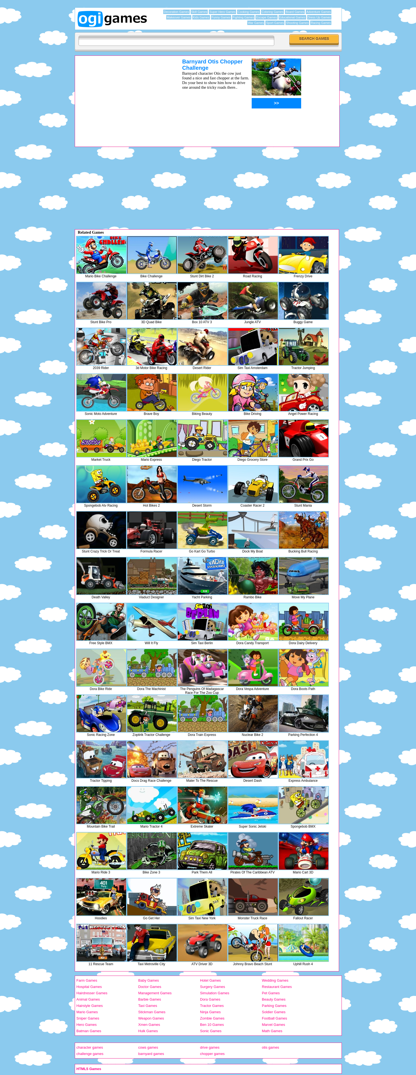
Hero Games (86, 1025)
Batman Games (88, 1031)
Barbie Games (149, 999)
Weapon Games (151, 1018)
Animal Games (88, 999)
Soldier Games (273, 1012)
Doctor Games (149, 987)
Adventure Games (318, 11)
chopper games (212, 1054)
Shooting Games (297, 22)
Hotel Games (210, 980)
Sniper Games (87, 1018)
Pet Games (271, 993)
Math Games (272, 1031)
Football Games (274, 1018)
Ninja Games (210, 1012)
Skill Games (199, 11)
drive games (210, 1047)
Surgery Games (212, 987)
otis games (270, 1047)
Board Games (294, 11)
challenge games (89, 1054)
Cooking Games (248, 11)
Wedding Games (275, 980)
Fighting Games (243, 17)
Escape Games (266, 17)
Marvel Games (273, 1025)
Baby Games (148, 980)
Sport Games (275, 22)
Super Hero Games (222, 11)
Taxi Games (147, 1006)
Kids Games (201, 17)
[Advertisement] (121, 96)
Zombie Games (212, 1018)
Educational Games (292, 17)
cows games (148, 1047)
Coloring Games (272, 11)
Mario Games (87, 1012)
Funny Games (221, 17)
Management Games (154, 993)
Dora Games (210, 999)
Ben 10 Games (212, 1025)
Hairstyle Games (89, 1006)
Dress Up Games (319, 17)
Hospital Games (89, 987)
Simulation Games (214, 993)
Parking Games (274, 1006)
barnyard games (151, 1054)
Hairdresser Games (91, 993)
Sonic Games (210, 1031)
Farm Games (86, 980)
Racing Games (321, 22)
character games (89, 1047)
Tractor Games (212, 1006)
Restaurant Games (277, 987)
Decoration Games (176, 11)
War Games (256, 22)
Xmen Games (149, 1025)
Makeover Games (179, 17)
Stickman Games (151, 1012)
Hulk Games (148, 1031)
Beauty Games (273, 999)
